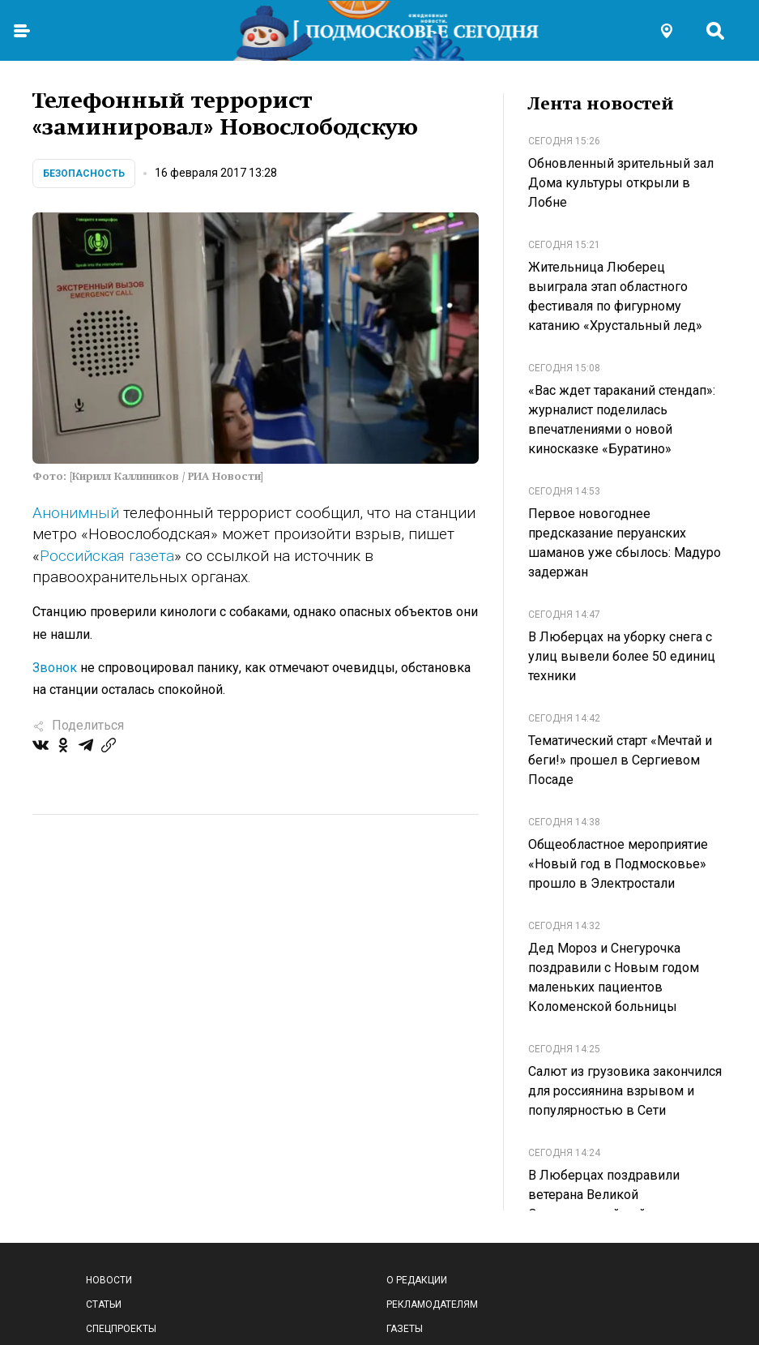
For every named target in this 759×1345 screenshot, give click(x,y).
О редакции (416, 1280)
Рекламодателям (432, 1304)
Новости (109, 1280)
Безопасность (84, 173)
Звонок (54, 667)
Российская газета (107, 555)
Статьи (104, 1304)
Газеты (404, 1328)
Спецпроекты (121, 1328)
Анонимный (75, 512)
